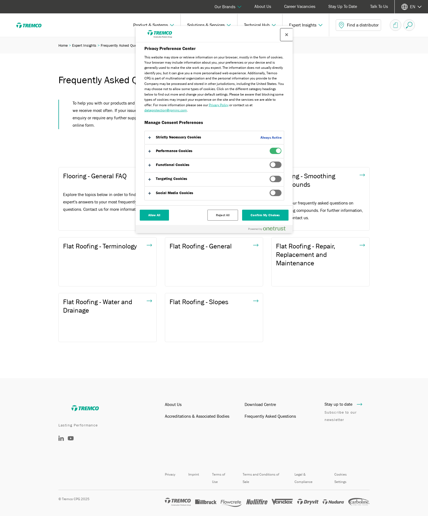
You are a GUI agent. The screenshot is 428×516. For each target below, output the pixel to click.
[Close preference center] (287, 35)
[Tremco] (33, 25)
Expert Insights (84, 45)
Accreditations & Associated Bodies (197, 416)
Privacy (170, 474)
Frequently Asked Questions (270, 416)
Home (63, 45)
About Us (262, 6)
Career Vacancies (299, 6)
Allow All (154, 215)
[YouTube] (70, 442)
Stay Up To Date (342, 6)
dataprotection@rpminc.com (165, 110)
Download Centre (260, 404)
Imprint (193, 474)
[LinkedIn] (61, 439)
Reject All (223, 215)
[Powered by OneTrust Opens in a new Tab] (269, 229)
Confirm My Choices (265, 215)
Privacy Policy (218, 105)
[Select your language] (411, 6)
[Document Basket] (395, 25)
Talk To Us (379, 6)
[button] (154, 25)
